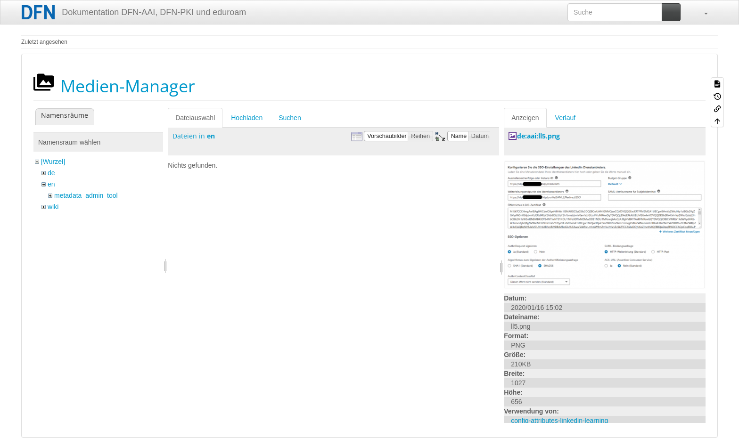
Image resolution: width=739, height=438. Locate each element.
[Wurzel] (53, 161)
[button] (701, 12)
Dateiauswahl (195, 118)
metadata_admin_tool (86, 195)
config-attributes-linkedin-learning (559, 420)
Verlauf (565, 118)
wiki (53, 207)
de (51, 173)
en (51, 184)
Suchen (290, 118)
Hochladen (247, 118)
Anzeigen (525, 118)
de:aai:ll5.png (538, 135)
